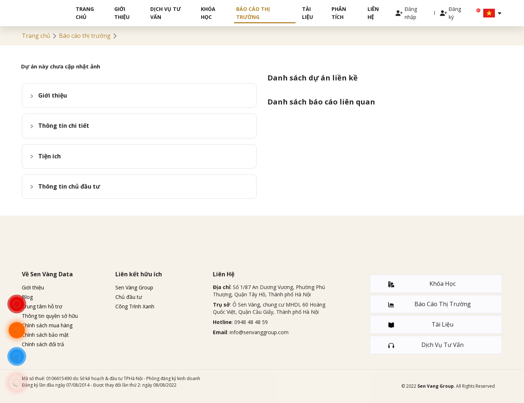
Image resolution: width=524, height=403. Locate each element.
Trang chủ (85, 12)
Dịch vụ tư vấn (165, 12)
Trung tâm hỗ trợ (42, 306)
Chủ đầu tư (128, 296)
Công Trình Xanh (134, 306)
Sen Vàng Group (134, 287)
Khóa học (208, 12)
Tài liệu (307, 12)
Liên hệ (373, 12)
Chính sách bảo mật (45, 334)
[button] (139, 95)
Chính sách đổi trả (43, 344)
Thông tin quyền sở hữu (50, 315)
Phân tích (339, 12)
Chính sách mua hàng (47, 325)
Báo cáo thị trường (253, 12)
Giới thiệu (122, 12)
